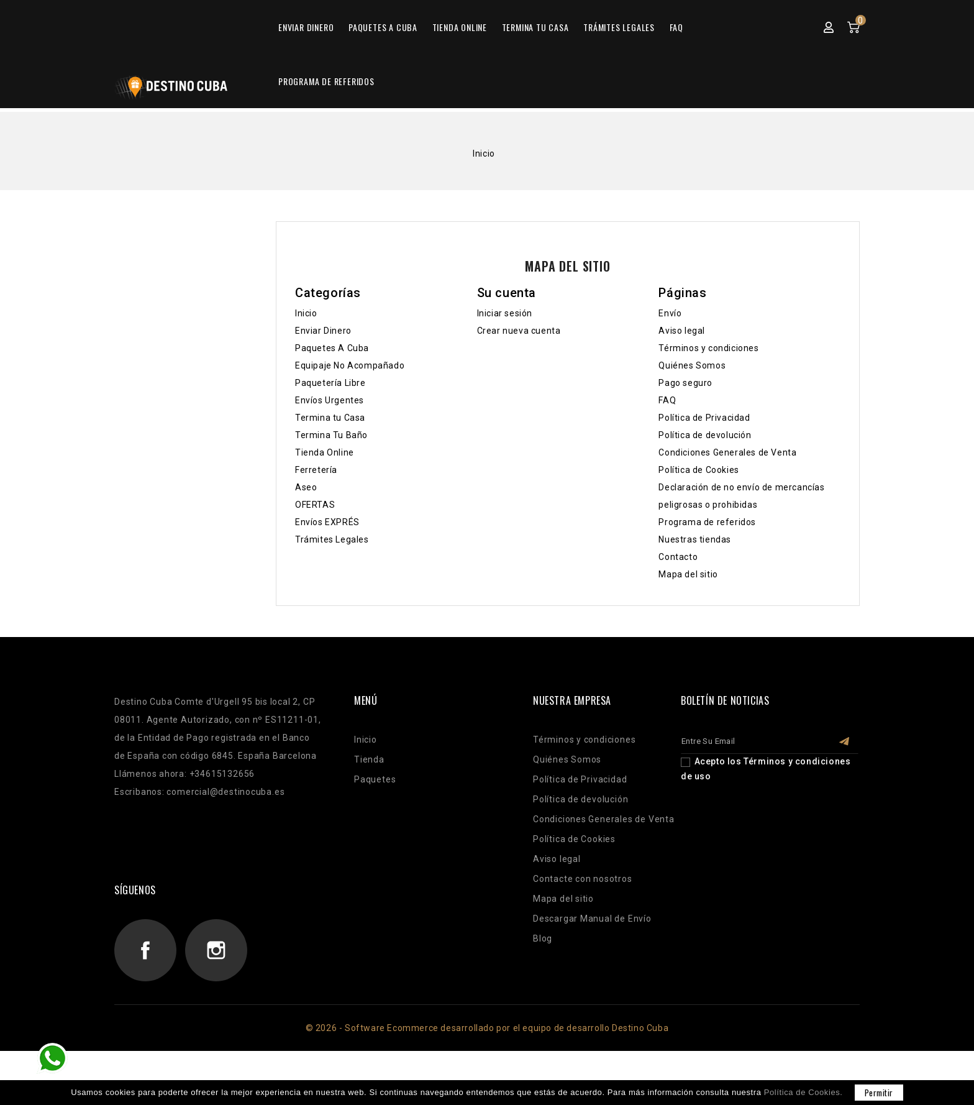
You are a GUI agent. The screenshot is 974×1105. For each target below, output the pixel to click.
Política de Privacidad (704, 472)
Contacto (678, 611)
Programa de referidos (326, 138)
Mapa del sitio (687, 628)
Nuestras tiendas (694, 593)
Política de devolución (704, 489)
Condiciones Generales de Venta (727, 506)
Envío (669, 367)
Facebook (145, 1004)
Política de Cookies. (803, 1092)
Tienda (369, 813)
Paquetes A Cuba (382, 84)
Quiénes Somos (692, 419)
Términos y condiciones (708, 402)
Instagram (216, 1004)
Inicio (306, 367)
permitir (879, 1092)
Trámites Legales (619, 84)
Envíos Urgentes (329, 454)
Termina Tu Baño (331, 489)
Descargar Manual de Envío (592, 973)
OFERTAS (315, 559)
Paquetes (375, 833)
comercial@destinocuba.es (225, 846)
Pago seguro (685, 437)
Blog (542, 992)
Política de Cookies (698, 524)
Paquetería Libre (330, 437)
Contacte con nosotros (582, 933)
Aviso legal (681, 385)
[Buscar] (486, 41)
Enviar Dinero (306, 84)
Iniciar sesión (504, 367)
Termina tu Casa (535, 84)
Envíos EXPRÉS (327, 576)
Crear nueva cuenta (519, 385)
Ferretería (316, 524)
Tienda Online (459, 84)
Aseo (306, 541)
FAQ (676, 84)
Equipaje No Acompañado (349, 419)
